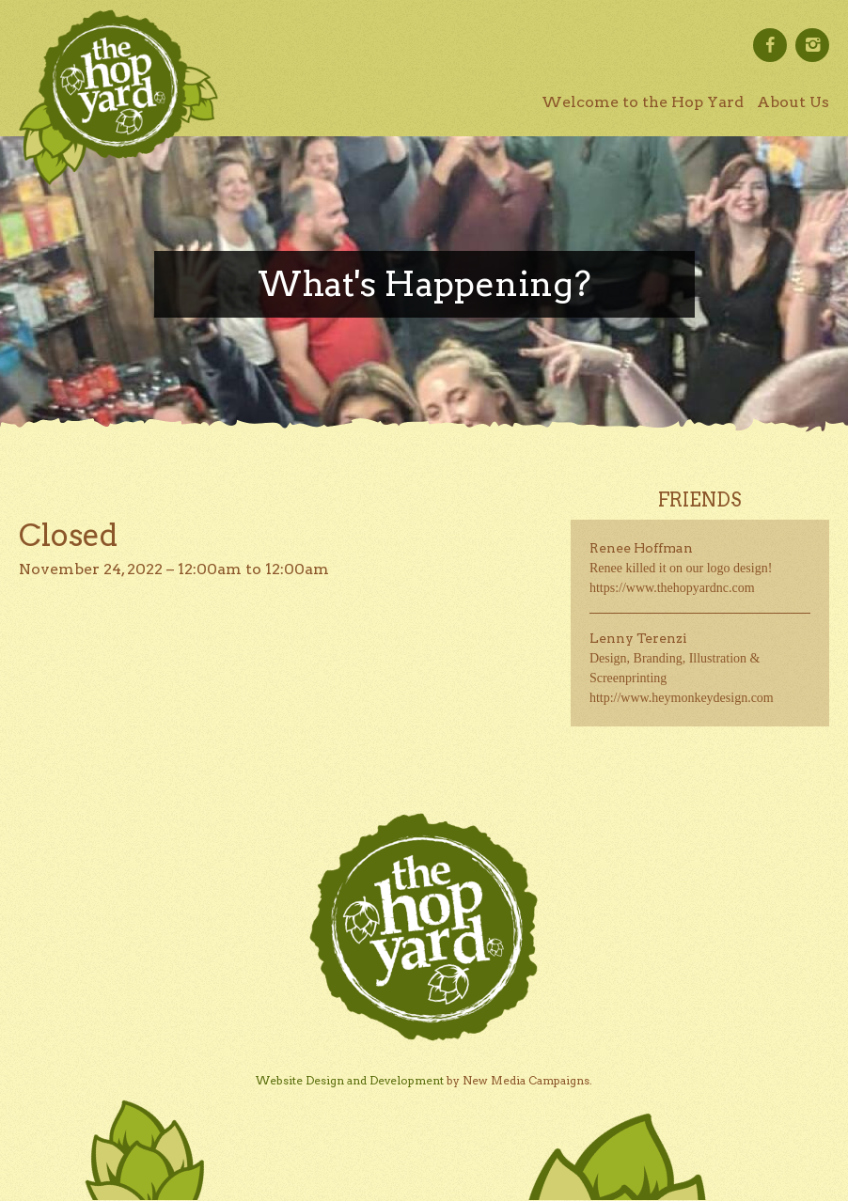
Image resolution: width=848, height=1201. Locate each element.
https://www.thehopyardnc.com (672, 588)
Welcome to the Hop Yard (643, 102)
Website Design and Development (350, 1080)
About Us (793, 102)
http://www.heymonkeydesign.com (681, 698)
